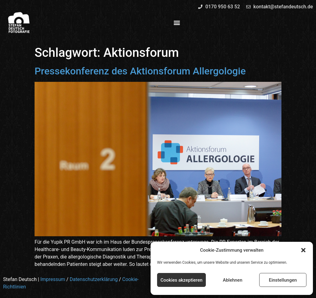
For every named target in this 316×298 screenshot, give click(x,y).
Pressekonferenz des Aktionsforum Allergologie (140, 71)
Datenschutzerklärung (94, 279)
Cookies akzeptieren (181, 280)
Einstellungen (283, 280)
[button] (303, 250)
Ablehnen (232, 280)
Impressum (52, 279)
